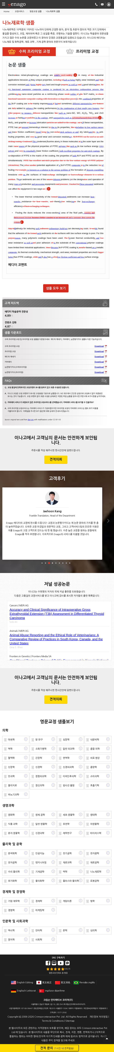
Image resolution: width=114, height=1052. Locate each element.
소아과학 (94, 776)
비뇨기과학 (13, 794)
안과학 (11, 776)
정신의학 (39, 785)
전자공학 (12, 862)
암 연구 (39, 739)
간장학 (38, 758)
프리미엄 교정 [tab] (87, 51)
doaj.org (31, 419)
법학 (92, 901)
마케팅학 (39, 910)
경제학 (38, 901)
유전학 (66, 824)
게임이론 (67, 901)
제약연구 (67, 833)
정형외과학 (40, 776)
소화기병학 (40, 749)
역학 (10, 749)
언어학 (38, 930)
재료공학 (94, 862)
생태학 (93, 815)
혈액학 (11, 758)
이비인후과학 (69, 776)
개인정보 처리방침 (98, 1017)
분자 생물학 (14, 833)
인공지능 (39, 853)
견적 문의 (57, 1048)
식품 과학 (12, 824)
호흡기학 (94, 785)
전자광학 (94, 853)
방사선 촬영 (68, 785)
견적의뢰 (56, 459)
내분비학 (94, 739)
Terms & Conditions (53, 1021)
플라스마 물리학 (71, 881)
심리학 (93, 930)
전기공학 (67, 853)
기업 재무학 (14, 901)
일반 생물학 (41, 824)
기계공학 (39, 871)
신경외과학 (68, 767)
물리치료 (12, 785)
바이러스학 (95, 833)
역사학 (11, 930)
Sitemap (70, 1021)
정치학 (11, 939)
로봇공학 (94, 881)
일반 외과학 (68, 749)
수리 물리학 (14, 871)
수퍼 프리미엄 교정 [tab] (34, 51)
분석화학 (12, 853)
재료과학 (67, 862)
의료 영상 (95, 758)
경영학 (11, 910)
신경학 (38, 767)
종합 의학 (95, 749)
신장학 (11, 767)
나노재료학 (95, 871)
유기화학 (12, 881)
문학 (65, 930)
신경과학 (39, 833)
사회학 (38, 939)
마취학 (11, 739)
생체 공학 (40, 815)
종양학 (93, 767)
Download (99, 346)
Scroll (107, 1039)
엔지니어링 (40, 862)
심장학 (66, 739)
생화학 (11, 815)
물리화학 (39, 881)
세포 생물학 (68, 815)
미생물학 (94, 824)
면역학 (66, 758)
